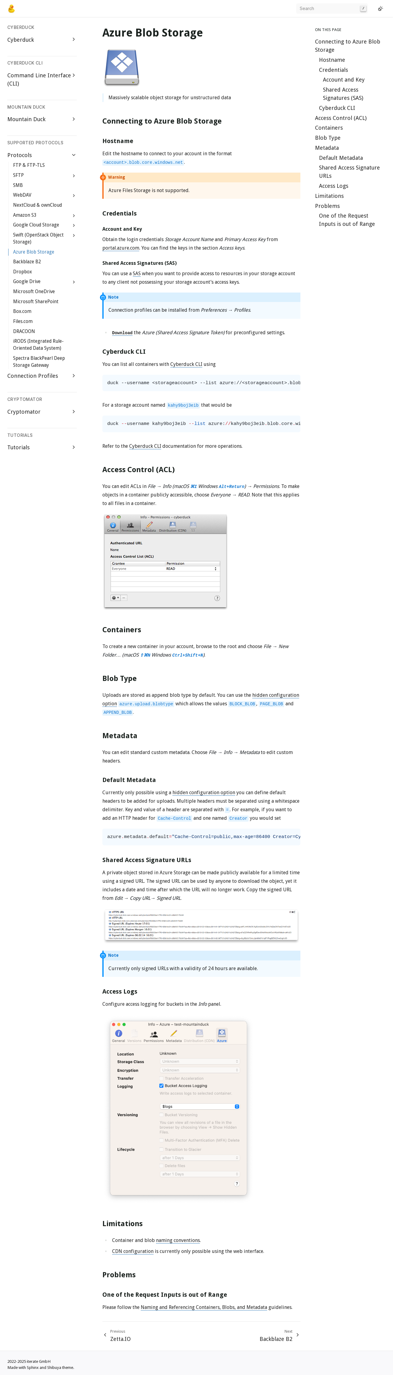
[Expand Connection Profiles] (74, 376)
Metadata (327, 148)
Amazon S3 (24, 215)
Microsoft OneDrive (34, 291)
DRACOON (24, 331)
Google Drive (27, 281)
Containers (329, 128)
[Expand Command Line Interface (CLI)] (74, 75)
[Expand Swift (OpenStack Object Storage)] (74, 235)
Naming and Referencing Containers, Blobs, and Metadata (204, 1307)
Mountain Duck (26, 119)
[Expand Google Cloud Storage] (74, 225)
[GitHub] (372, 8)
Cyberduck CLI (337, 108)
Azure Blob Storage (33, 252)
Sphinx (33, 1367)
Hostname (332, 60)
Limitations (329, 196)
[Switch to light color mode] (380, 8)
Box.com (22, 311)
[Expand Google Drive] (74, 282)
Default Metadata (341, 158)
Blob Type (328, 138)
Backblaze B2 (27, 262)
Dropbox (22, 272)
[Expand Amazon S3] (74, 216)
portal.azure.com (120, 248)
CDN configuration (133, 1251)
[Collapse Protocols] (74, 155)
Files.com (23, 321)
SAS (137, 273)
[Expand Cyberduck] (74, 39)
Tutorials (18, 447)
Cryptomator (24, 412)
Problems (327, 206)
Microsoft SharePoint (35, 301)
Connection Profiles (32, 376)
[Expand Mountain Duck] (74, 119)
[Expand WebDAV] (74, 196)
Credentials (333, 70)
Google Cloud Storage (36, 225)
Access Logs (333, 186)
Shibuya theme (60, 1367)
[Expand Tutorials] (74, 447)
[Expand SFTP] (74, 176)
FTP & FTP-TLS (29, 165)
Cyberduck (20, 40)
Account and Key (344, 79)
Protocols (19, 155)
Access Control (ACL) (340, 118)
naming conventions (178, 1240)
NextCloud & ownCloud (37, 205)
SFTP (18, 175)
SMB (18, 185)
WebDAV (22, 195)
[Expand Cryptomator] (74, 411)
